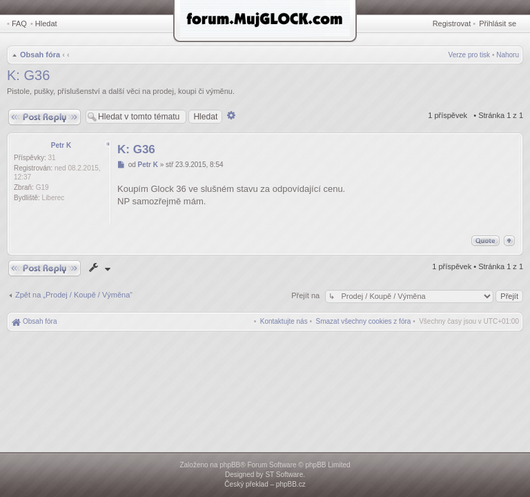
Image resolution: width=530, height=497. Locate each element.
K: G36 (28, 75)
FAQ (19, 23)
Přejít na (306, 295)
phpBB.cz (291, 484)
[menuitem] (363, 321)
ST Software (284, 474)
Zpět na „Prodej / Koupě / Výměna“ (73, 295)
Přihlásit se (497, 23)
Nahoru (507, 55)
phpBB (229, 465)
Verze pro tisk (470, 55)
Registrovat (452, 23)
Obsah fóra (40, 54)
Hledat (46, 23)
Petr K (61, 145)
